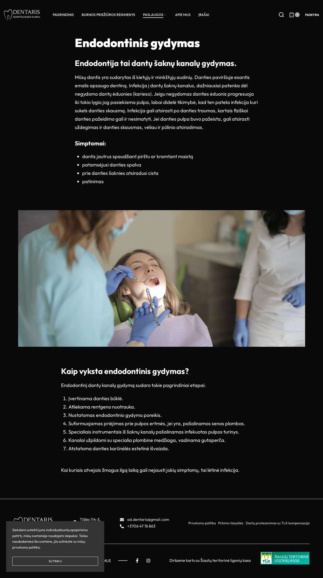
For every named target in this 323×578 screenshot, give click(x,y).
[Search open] (281, 14)
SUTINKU (55, 561)
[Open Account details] (312, 15)
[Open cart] (294, 14)
